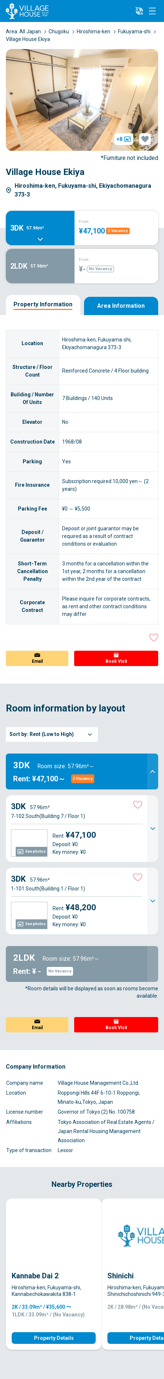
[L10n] (139, 11)
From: (84, 222)
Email (37, 661)
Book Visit (116, 661)
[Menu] (152, 11)
